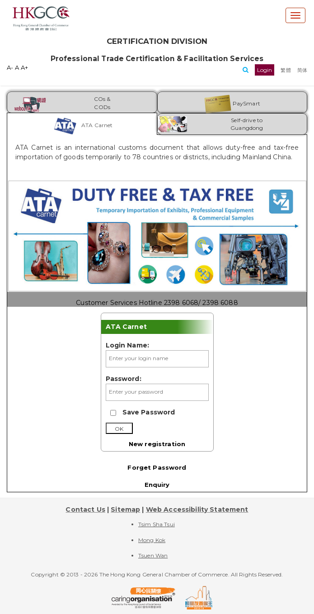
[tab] (82, 124)
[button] (265, 70)
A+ (24, 67)
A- (10, 67)
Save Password (148, 412)
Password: (123, 379)
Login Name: (128, 345)
